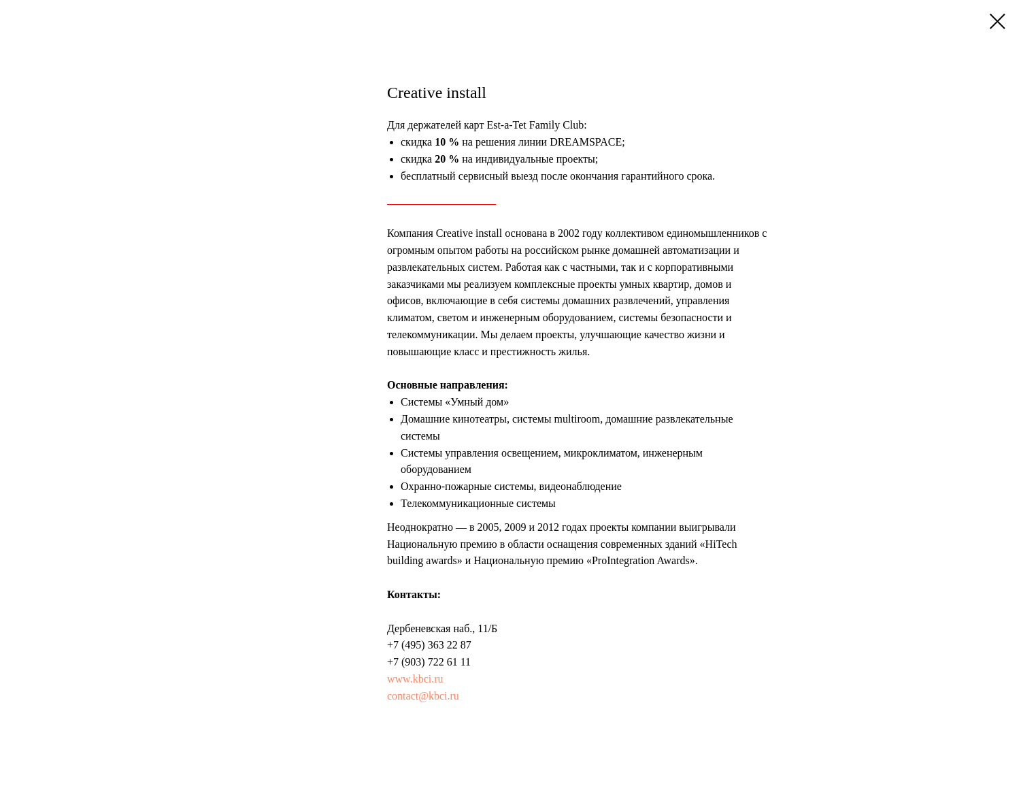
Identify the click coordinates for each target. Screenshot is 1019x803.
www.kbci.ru (415, 679)
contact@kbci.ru (423, 696)
